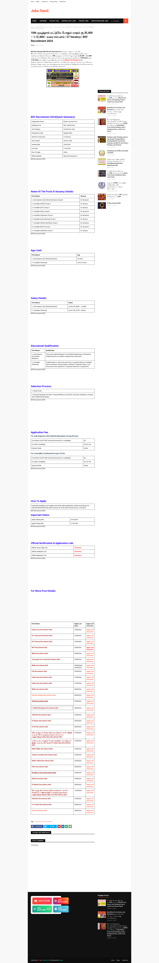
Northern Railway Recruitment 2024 (44, 695)
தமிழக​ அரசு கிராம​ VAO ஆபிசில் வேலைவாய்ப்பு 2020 (117, 195)
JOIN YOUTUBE (42, 901)
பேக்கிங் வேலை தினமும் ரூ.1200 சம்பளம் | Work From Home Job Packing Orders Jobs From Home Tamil (116, 99)
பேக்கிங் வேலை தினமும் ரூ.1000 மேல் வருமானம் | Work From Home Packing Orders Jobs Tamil (117, 174)
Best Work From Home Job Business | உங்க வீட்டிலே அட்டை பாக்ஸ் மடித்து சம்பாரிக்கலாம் (116, 110)
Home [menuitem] (34, 21)
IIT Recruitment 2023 (114, 203)
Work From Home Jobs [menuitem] (99, 21)
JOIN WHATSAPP (42, 909)
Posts (32, 45)
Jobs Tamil (39, 11)
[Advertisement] (63, 102)
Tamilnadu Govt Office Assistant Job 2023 (117, 152)
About (37, 1)
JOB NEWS (38, 27)
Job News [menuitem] (43, 21)
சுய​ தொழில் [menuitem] (115, 21)
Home (32, 1)
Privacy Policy (53, 1)
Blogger (61, 960)
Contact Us (44, 1)
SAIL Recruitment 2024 (39, 810)
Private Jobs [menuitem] (83, 21)
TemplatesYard (45, 960)
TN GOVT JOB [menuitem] (54, 21)
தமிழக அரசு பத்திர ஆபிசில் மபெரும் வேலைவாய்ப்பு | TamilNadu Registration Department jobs (116, 162)
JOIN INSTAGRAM (61, 901)
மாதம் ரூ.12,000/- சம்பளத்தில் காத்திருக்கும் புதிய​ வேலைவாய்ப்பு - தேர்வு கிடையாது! (116, 186)
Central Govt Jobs (40, 821)
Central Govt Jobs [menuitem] (69, 21)
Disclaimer (63, 1)
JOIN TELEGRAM (61, 909)
